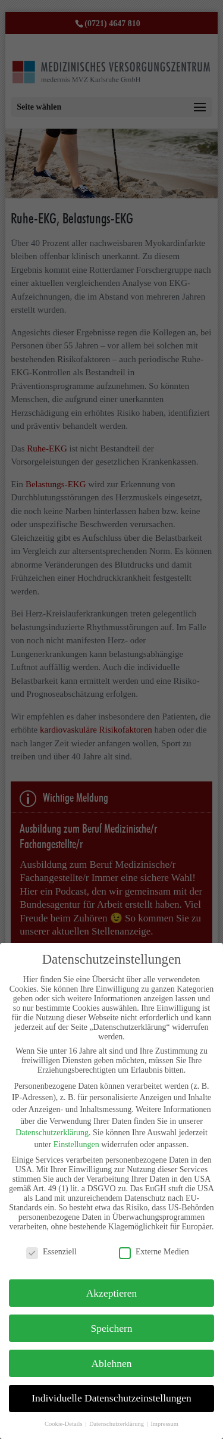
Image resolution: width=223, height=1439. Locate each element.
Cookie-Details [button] (64, 1424)
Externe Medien (154, 1252)
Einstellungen (76, 1144)
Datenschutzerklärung (52, 1132)
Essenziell (51, 1252)
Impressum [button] (164, 1424)
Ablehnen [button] (111, 1363)
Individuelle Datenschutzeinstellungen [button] (111, 1398)
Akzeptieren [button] (111, 1293)
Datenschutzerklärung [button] (117, 1424)
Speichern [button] (112, 1328)
